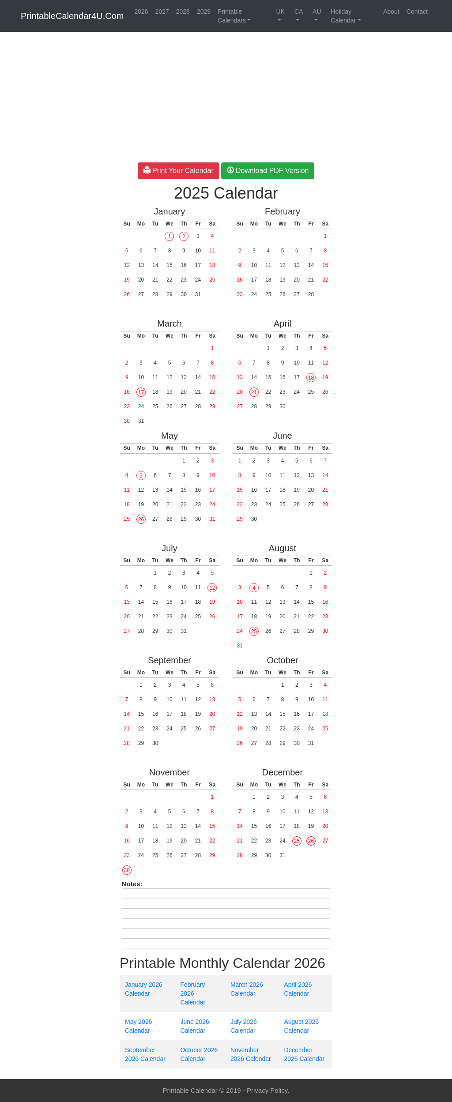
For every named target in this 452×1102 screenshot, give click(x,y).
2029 (204, 11)
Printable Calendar (190, 1090)
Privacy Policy (267, 1090)
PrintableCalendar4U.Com (72, 16)
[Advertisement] (56, 167)
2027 (162, 11)
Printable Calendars (232, 16)
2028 (183, 11)
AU (317, 11)
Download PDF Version (268, 170)
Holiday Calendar (343, 16)
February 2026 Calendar (192, 993)
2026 (141, 11)
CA (298, 11)
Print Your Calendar (178, 170)
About (391, 11)
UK (280, 11)
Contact (417, 11)
